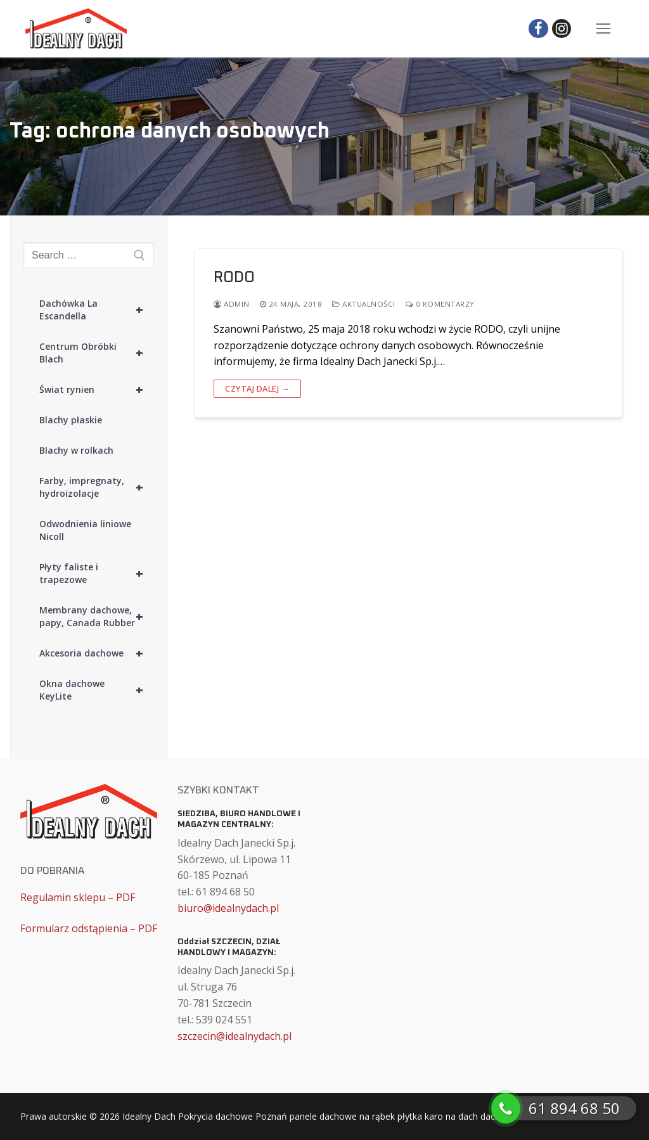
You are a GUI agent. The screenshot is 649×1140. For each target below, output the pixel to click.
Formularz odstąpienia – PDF (88, 928)
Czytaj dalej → (257, 388)
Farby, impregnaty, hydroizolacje (96, 487)
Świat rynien (96, 390)
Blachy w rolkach (76, 450)
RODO (234, 277)
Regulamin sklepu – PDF (77, 897)
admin (232, 304)
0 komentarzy (440, 304)
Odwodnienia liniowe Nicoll (85, 530)
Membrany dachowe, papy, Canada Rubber (96, 616)
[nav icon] (603, 28)
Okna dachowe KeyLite (96, 690)
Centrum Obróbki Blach (96, 353)
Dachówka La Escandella (96, 309)
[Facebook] (538, 29)
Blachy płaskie (70, 420)
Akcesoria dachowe (96, 653)
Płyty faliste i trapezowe (96, 573)
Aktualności (363, 304)
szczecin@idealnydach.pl (234, 1036)
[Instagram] (562, 29)
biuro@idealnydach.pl (228, 908)
